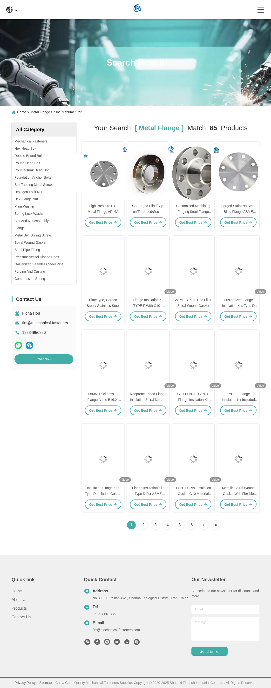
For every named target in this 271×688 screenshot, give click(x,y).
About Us (19, 600)
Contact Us (21, 617)
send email (209, 651)
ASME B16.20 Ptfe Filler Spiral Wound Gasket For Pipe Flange (193, 305)
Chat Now (43, 359)
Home (21, 112)
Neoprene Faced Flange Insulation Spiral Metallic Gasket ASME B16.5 (148, 399)
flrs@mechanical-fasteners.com (49, 323)
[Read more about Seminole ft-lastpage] (215, 525)
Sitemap (45, 683)
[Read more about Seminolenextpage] (203, 525)
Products (19, 608)
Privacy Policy (25, 683)
